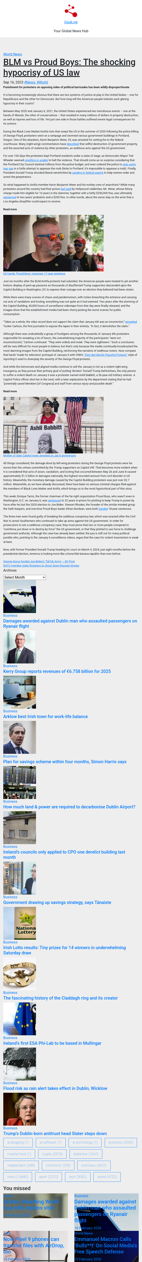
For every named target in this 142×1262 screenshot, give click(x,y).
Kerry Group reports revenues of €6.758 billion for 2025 (57, 671)
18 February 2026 (16, 1215)
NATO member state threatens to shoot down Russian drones (41, 565)
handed (103, 508)
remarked (131, 321)
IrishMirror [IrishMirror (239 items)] (58, 1165)
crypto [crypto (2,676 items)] (52, 1154)
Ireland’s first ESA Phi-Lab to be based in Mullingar (52, 1043)
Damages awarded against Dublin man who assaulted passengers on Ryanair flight (105, 1211)
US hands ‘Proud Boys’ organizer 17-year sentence (34, 273)
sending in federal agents (87, 172)
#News (29, 82)
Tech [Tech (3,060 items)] (77, 1177)
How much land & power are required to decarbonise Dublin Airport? (69, 806)
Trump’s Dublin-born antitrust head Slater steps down (55, 1133)
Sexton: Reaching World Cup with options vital (31, 1205)
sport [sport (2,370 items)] (48, 1177)
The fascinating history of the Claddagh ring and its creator (60, 998)
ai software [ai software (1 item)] (51, 1142)
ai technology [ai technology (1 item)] (85, 1142)
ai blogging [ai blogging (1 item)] (18, 1142)
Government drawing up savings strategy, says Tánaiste (57, 902)
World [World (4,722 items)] (107, 1177)
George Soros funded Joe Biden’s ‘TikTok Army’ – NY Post (39, 561)
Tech (7, 1233)
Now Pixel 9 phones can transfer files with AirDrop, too (33, 1245)
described (73, 144)
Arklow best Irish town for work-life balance (45, 716)
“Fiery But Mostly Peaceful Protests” (105, 354)
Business (10, 615)
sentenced (9, 197)
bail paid (66, 189)
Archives (10, 570)
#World (42, 82)
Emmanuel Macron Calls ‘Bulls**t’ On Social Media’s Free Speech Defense (105, 1245)
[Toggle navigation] (73, 44)
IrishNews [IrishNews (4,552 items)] (93, 1165)
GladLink (71, 22)
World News (12, 54)
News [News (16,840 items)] (17, 1177)
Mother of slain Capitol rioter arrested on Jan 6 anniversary (39, 455)
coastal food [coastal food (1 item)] (19, 1154)
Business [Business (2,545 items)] (121, 1142)
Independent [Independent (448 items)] (21, 1165)
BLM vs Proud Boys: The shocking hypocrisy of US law (69, 67)
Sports (8, 1196)
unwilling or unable (36, 160)
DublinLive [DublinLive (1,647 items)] (86, 1154)
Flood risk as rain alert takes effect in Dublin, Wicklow (55, 1088)
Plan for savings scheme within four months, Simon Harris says (65, 761)
